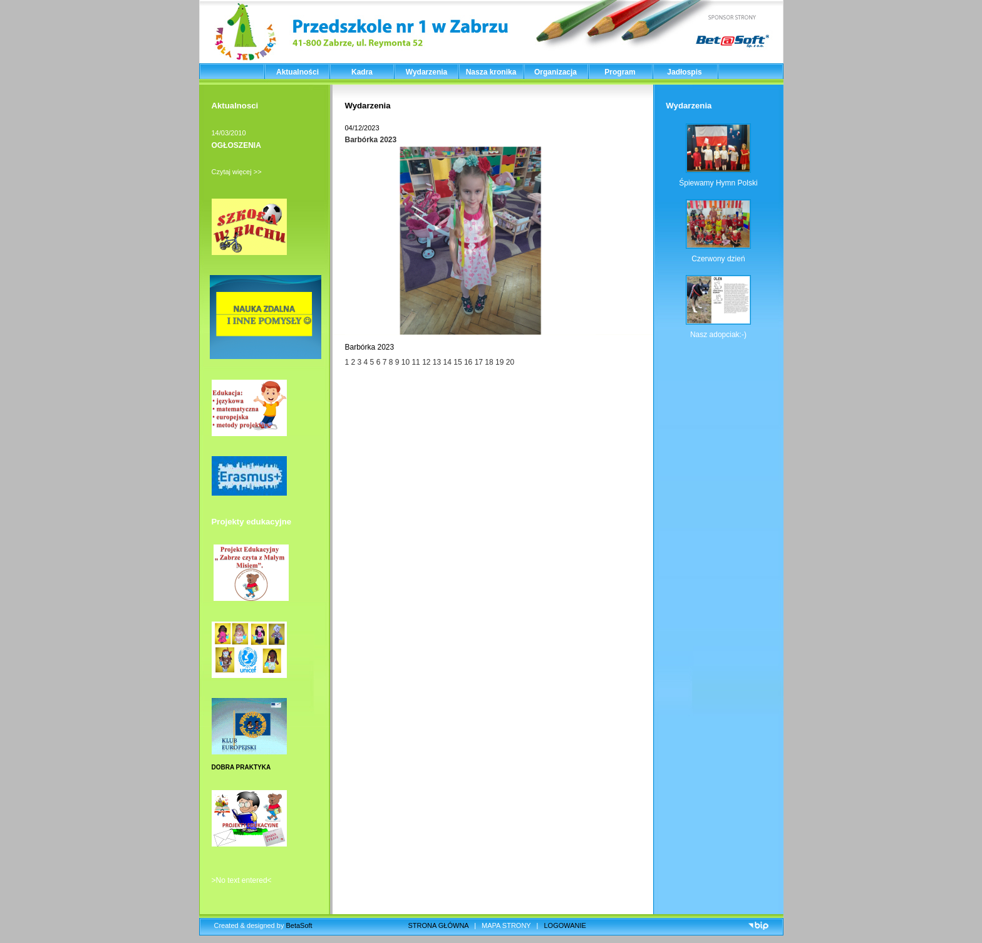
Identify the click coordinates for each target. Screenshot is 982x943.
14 (448, 362)
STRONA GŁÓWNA (438, 925)
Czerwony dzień (718, 258)
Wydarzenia (426, 72)
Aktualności (297, 72)
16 (468, 362)
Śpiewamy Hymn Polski (718, 183)
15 (457, 362)
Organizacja (555, 72)
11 (415, 362)
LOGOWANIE (565, 925)
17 (480, 362)
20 (510, 362)
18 (490, 362)
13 (438, 362)
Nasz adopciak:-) (718, 334)
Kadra (362, 72)
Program (619, 72)
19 (499, 362)
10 (405, 362)
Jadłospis (684, 72)
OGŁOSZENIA (236, 145)
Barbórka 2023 (371, 139)
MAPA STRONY (506, 925)
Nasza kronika (491, 72)
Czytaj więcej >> (237, 171)
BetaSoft (299, 925)
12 (426, 362)
